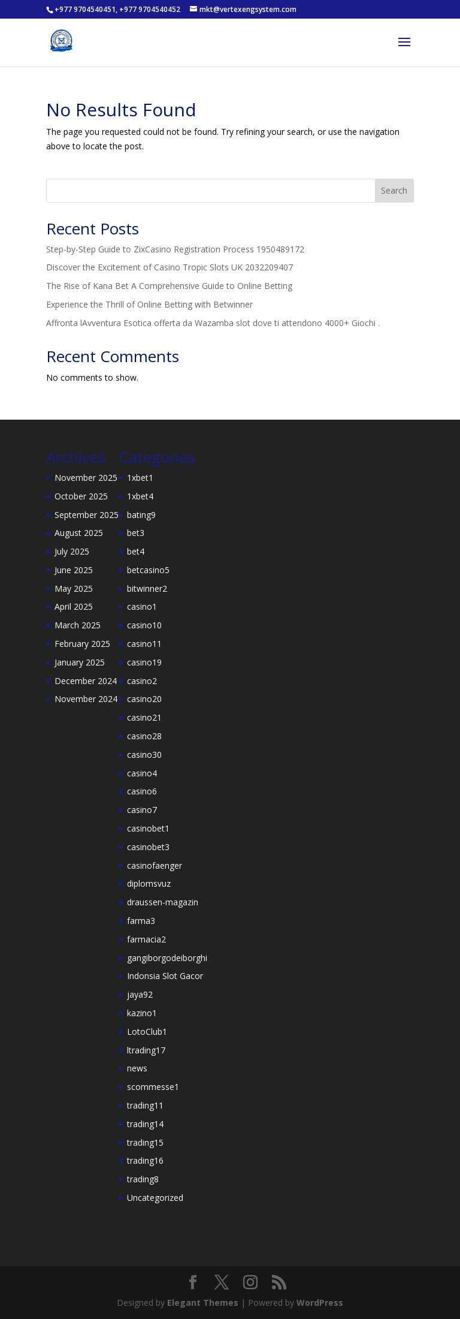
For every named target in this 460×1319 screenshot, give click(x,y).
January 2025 (80, 662)
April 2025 (74, 606)
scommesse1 (153, 1086)
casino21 (144, 717)
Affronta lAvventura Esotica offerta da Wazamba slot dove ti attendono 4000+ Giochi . (213, 323)
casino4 (142, 773)
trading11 (145, 1105)
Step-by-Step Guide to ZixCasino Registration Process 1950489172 (175, 249)
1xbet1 (140, 477)
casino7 (142, 809)
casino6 (142, 791)
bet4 (135, 551)
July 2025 (72, 551)
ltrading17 (146, 1050)
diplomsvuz (149, 883)
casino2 (142, 680)
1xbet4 (140, 496)
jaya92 (140, 994)
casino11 (144, 643)
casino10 (144, 625)
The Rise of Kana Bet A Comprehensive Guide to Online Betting (169, 285)
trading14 (145, 1124)
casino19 (144, 662)
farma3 (141, 920)
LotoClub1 (147, 1031)
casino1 (142, 606)
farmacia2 (146, 939)
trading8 (143, 1179)
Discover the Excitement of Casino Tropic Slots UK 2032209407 (169, 267)
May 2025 (74, 588)
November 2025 (86, 477)
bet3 (135, 532)
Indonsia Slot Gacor (165, 975)
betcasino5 (148, 570)
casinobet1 (148, 828)
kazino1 (142, 1013)
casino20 (144, 698)
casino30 (144, 754)
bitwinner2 (147, 588)
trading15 (145, 1142)
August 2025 (79, 532)
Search (394, 190)
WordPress (319, 1302)
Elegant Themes (202, 1302)
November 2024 (86, 698)
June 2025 (74, 570)
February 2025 (82, 643)
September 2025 (87, 514)
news (137, 1068)
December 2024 (86, 680)
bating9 (141, 514)
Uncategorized (155, 1197)
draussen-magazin (162, 902)
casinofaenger (154, 865)
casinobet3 (148, 847)
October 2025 (81, 496)
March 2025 (78, 625)
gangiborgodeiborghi (167, 957)
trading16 (145, 1160)
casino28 (144, 736)
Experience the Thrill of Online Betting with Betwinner (149, 304)
